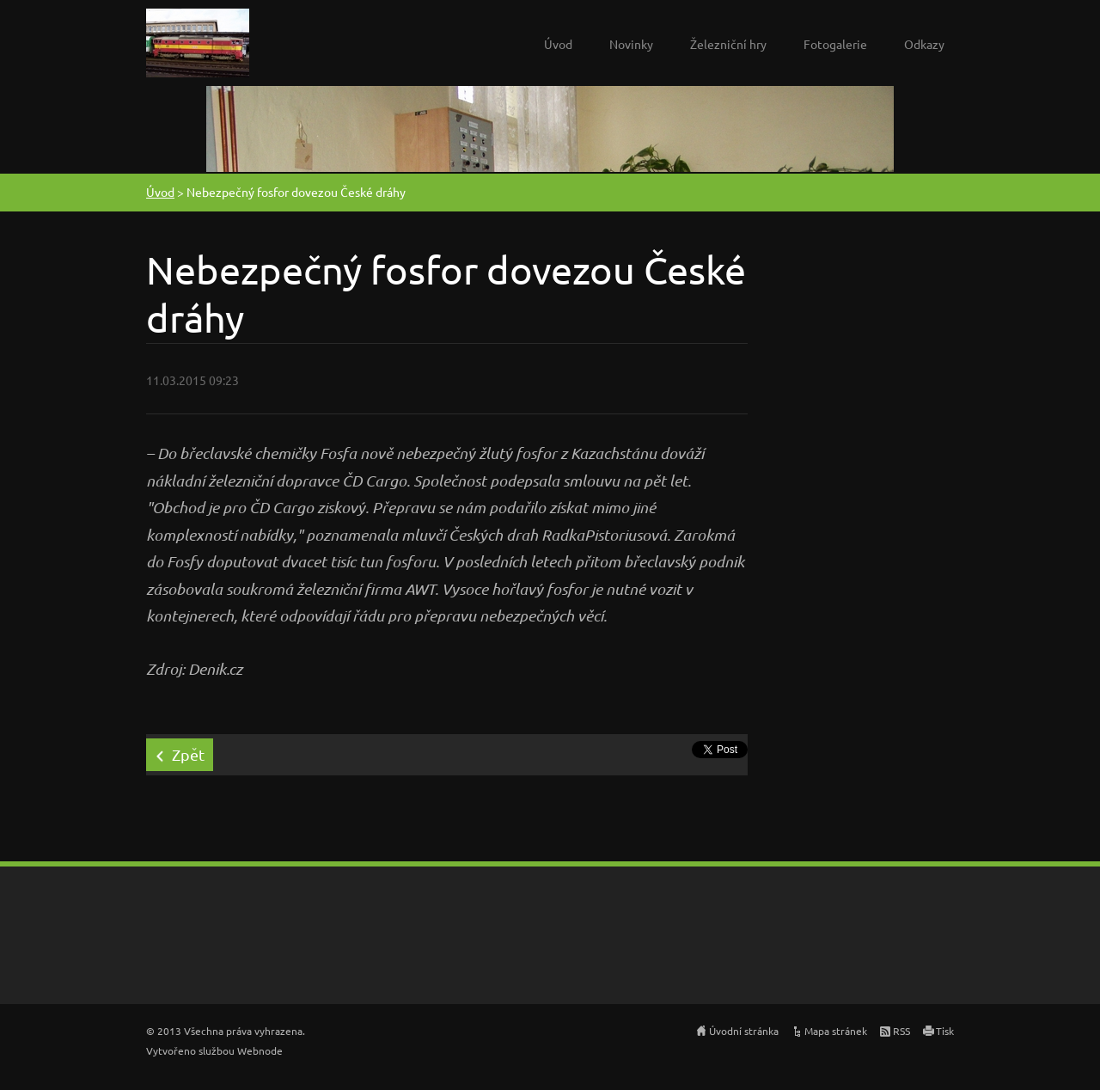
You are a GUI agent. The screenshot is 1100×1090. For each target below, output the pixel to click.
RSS (901, 1031)
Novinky (631, 44)
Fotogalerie (835, 44)
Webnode (260, 1050)
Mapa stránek (835, 1031)
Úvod (558, 44)
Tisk (945, 1031)
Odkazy (924, 44)
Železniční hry (728, 44)
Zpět (188, 754)
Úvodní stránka (744, 1031)
